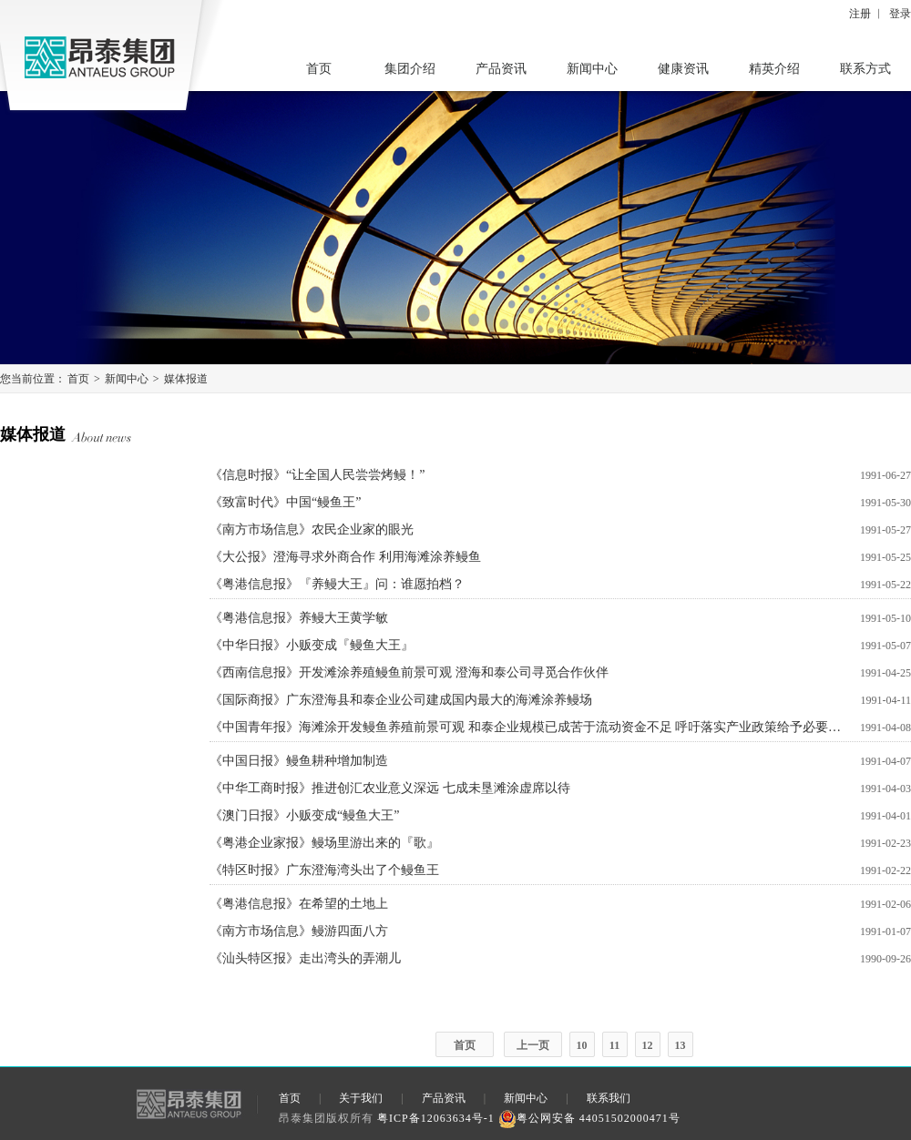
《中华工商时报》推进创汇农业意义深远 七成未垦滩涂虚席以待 (390, 788)
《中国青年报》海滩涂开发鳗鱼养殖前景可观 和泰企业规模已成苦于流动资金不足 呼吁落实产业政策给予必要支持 (528, 727)
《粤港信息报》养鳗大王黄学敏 (299, 618)
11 (614, 1045)
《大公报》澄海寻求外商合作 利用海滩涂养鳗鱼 (345, 557)
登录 (900, 13)
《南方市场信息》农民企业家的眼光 (312, 529)
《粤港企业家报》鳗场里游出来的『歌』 (324, 843)
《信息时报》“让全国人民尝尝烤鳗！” (317, 475)
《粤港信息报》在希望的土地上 (299, 904)
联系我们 (608, 1098)
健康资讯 (683, 69)
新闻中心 (592, 69)
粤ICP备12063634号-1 (436, 1118)
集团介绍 (409, 69)
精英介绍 (774, 69)
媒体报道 (186, 378)
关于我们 (361, 1098)
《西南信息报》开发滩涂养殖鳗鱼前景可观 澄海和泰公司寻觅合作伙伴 (409, 672)
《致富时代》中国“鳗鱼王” (285, 502)
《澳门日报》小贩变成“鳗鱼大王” (304, 815)
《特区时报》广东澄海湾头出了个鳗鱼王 (324, 870)
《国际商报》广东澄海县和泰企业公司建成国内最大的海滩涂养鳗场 (401, 700)
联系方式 (865, 69)
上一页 (533, 1045)
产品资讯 (501, 69)
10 (582, 1045)
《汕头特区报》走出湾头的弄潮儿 (305, 958)
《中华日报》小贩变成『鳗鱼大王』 (312, 645)
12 (647, 1045)
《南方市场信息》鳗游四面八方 (299, 931)
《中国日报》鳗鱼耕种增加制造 (299, 761)
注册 (860, 13)
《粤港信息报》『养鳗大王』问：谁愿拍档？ (337, 584)
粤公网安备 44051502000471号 (589, 1118)
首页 (319, 69)
